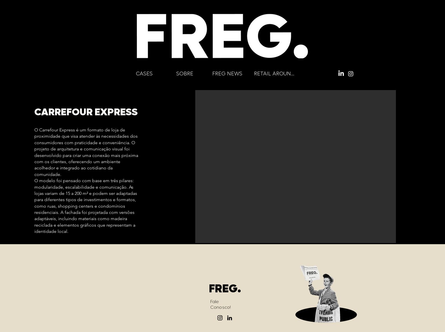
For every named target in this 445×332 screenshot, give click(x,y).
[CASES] (144, 74)
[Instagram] (350, 73)
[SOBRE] (184, 74)
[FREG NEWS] (227, 74)
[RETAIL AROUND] (274, 74)
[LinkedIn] (341, 73)
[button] (295, 166)
